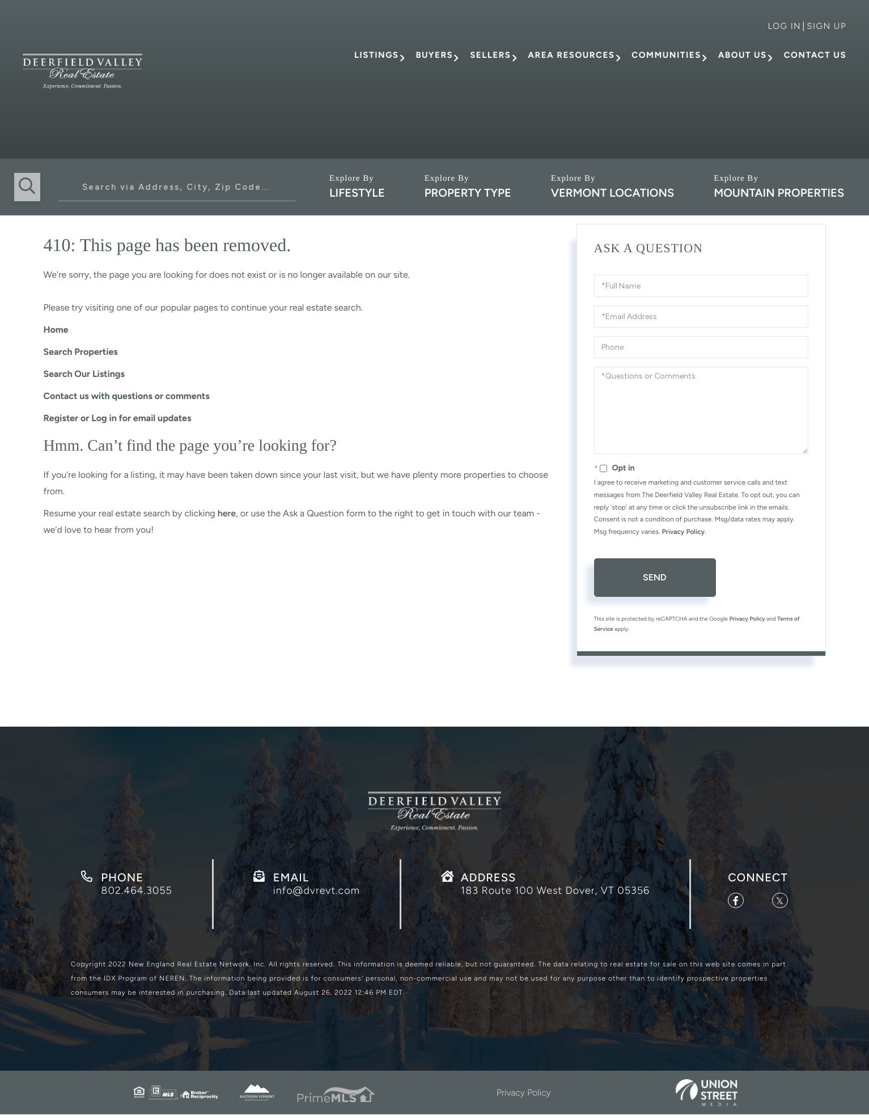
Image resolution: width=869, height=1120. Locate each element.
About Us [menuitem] (742, 55)
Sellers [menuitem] (490, 55)
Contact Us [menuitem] (815, 55)
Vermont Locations (612, 193)
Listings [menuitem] (376, 55)
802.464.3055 (136, 894)
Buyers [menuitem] (434, 55)
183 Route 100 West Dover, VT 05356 (555, 894)
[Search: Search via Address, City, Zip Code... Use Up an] (176, 187)
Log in (784, 26)
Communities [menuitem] (666, 55)
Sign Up (826, 26)
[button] (28, 187)
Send (655, 577)
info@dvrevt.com (316, 894)
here (227, 513)
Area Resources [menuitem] (571, 55)
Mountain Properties (779, 193)
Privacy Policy (683, 532)
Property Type (468, 193)
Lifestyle (357, 193)
